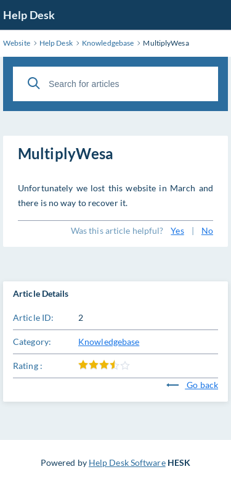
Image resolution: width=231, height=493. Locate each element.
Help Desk (29, 15)
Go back (192, 384)
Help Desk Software (127, 462)
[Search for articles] (115, 84)
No (207, 230)
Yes (177, 230)
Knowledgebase (108, 341)
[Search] (34, 83)
